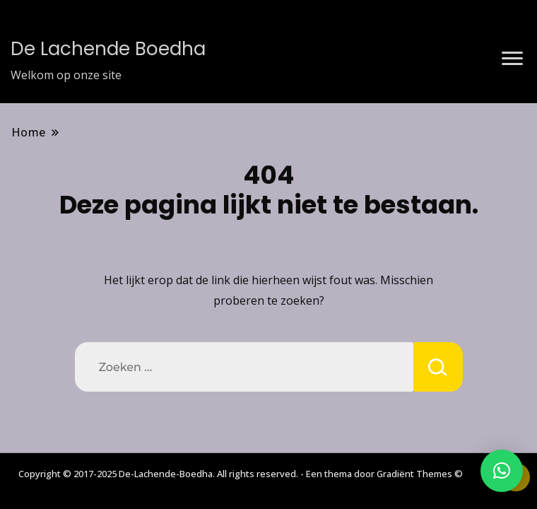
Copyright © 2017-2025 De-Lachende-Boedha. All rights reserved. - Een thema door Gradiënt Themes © (240, 473)
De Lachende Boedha (108, 49)
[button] (501, 471)
